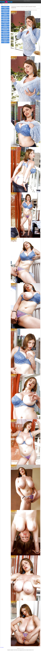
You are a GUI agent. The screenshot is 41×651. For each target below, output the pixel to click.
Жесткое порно (5, 20)
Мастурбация (5, 27)
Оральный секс (5, 32)
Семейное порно (5, 37)
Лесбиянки (5, 25)
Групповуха (5, 15)
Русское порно (5, 35)
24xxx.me (22, 648)
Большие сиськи (6, 4)
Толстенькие (5, 39)
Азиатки (5, 8)
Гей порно (5, 13)
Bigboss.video (19, 648)
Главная (2, 4)
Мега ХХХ (5, 42)
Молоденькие (5, 30)
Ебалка (1, 3)
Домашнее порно (5, 18)
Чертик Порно (5, 6)
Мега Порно (2, 647)
